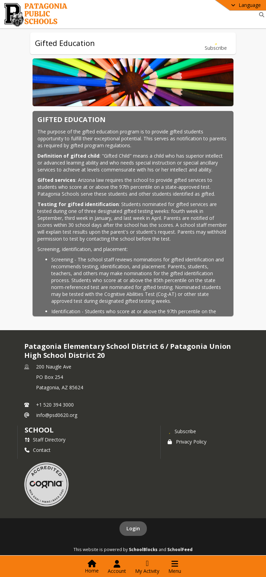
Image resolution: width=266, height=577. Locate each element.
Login (133, 528)
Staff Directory (45, 439)
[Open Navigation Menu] (174, 567)
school (39, 430)
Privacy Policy (187, 441)
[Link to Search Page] (260, 14)
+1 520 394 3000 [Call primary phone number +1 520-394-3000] (55, 404)
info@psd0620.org (56, 415)
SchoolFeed (180, 549)
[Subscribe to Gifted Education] (216, 43)
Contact (38, 450)
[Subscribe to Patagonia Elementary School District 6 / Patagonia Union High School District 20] (182, 431)
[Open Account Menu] (117, 567)
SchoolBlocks (143, 549)
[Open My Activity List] (147, 567)
